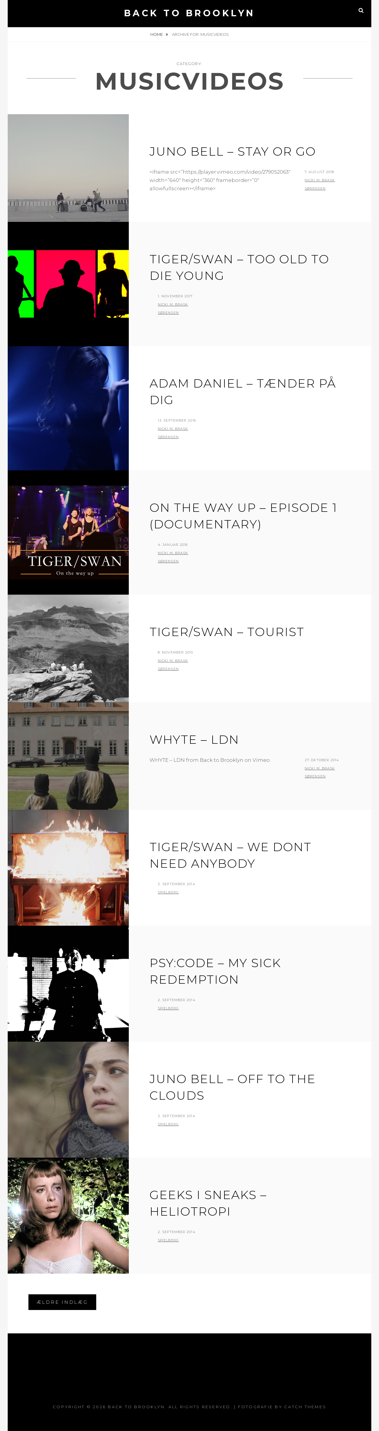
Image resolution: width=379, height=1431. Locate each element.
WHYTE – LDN (194, 739)
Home (157, 34)
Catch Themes (305, 1406)
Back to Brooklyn (189, 13)
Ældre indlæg (62, 1302)
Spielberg (168, 892)
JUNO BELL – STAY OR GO (233, 151)
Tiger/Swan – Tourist (227, 632)
